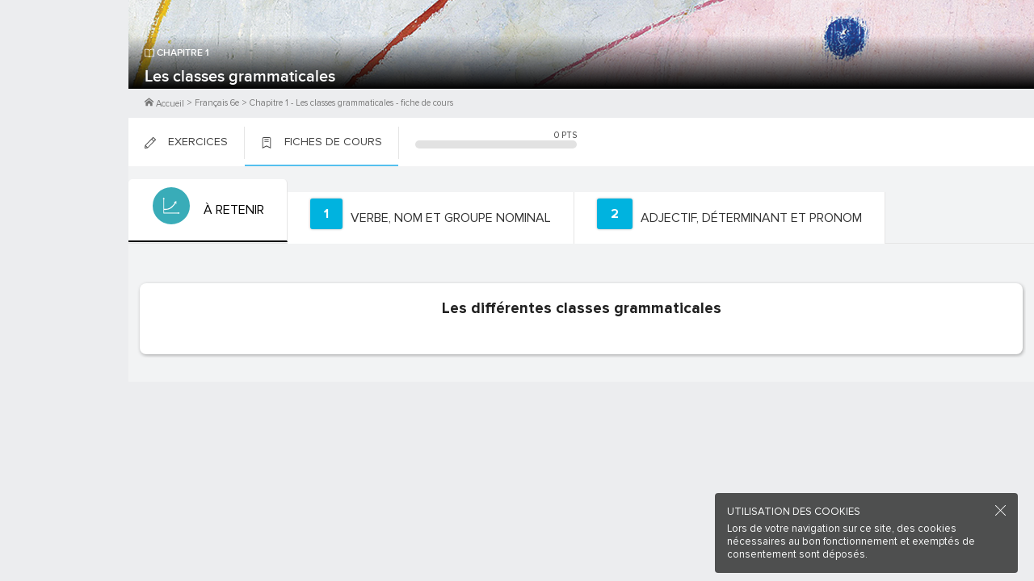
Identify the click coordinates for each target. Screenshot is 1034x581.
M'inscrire (64, 73)
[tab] (206, 210)
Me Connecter (64, 97)
